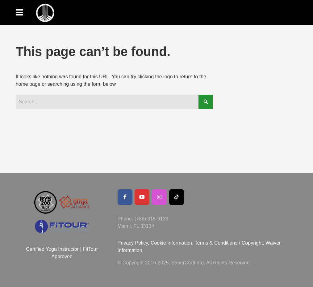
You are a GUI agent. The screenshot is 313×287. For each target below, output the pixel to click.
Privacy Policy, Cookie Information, (156, 243)
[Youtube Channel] (142, 197)
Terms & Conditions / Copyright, (229, 243)
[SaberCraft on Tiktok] (176, 197)
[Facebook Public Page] (125, 197)
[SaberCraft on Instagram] (159, 197)
